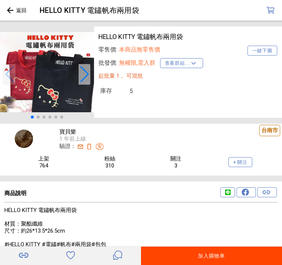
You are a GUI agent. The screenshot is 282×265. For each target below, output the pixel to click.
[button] (9, 74)
